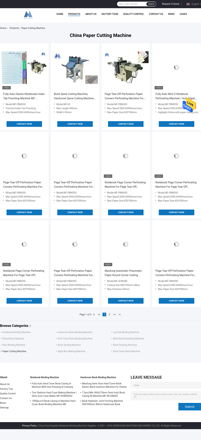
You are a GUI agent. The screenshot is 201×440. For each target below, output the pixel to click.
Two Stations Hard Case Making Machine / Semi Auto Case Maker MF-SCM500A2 (54, 394)
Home (59, 14)
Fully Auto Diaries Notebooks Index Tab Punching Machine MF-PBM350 (24, 96)
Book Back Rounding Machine (128, 338)
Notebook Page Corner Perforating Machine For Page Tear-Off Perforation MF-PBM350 (125, 185)
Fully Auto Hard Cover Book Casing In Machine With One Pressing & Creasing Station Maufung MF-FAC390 (52, 385)
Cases (183, 14)
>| (120, 314)
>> (114, 314)
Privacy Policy (29, 425)
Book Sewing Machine (69, 345)
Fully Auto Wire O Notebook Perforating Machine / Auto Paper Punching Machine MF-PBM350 (175, 96)
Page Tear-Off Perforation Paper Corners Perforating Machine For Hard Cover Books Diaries (124, 96)
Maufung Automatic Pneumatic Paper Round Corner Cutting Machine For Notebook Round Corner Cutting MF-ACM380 (123, 273)
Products (74, 14)
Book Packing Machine (125, 345)
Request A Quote (170, 4)
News (171, 14)
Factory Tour (110, 14)
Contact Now (24, 124)
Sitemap (4, 407)
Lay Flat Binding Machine (126, 332)
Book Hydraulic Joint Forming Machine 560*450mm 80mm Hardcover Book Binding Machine (102, 403)
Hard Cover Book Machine (126, 351)
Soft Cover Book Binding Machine (75, 338)
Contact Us (156, 14)
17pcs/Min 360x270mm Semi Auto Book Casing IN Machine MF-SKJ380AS (103, 394)
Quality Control (133, 14)
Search (151, 4)
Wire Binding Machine (14, 345)
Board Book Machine (13, 338)
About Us (90, 14)
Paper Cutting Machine (14, 351)
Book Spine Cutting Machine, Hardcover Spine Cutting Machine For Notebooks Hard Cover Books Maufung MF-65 (74, 96)
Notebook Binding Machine (17, 332)
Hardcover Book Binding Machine (75, 332)
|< (94, 314)
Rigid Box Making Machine (71, 351)
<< (99, 314)
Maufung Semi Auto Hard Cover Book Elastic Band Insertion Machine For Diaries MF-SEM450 (104, 385)
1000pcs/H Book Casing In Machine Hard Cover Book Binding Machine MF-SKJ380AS (54, 403)
